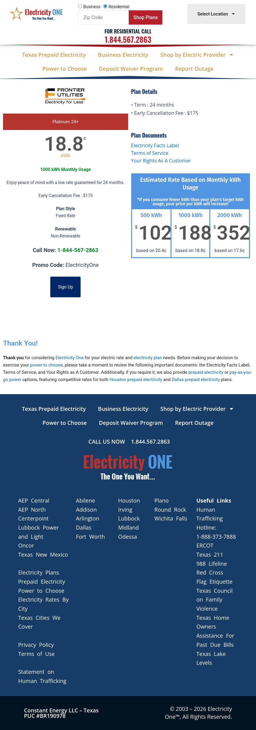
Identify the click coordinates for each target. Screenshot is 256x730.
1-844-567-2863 (77, 250)
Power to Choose (64, 68)
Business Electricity (123, 54)
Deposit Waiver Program (131, 68)
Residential (118, 6)
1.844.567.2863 (128, 39)
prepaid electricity (205, 372)
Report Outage (194, 68)
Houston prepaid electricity (135, 379)
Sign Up (65, 287)
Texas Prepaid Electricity (54, 54)
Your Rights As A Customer (161, 160)
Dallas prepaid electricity (196, 379)
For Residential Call (128, 31)
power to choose (46, 365)
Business (92, 6)
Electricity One (69, 357)
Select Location (216, 14)
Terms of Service (149, 153)
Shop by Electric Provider (197, 54)
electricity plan (148, 357)
